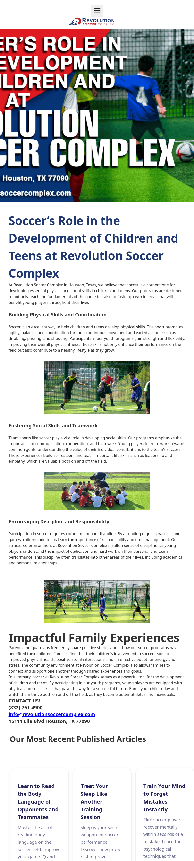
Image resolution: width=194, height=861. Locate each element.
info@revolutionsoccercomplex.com (52, 714)
